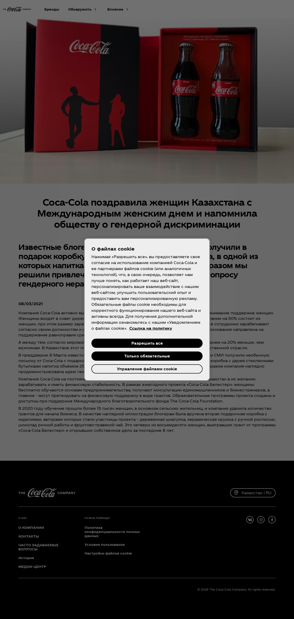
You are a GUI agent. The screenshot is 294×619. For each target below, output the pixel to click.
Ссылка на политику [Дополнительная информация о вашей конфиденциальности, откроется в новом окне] (150, 328)
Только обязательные (147, 356)
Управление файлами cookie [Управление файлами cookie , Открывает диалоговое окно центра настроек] (147, 369)
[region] (147, 309)
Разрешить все (147, 343)
